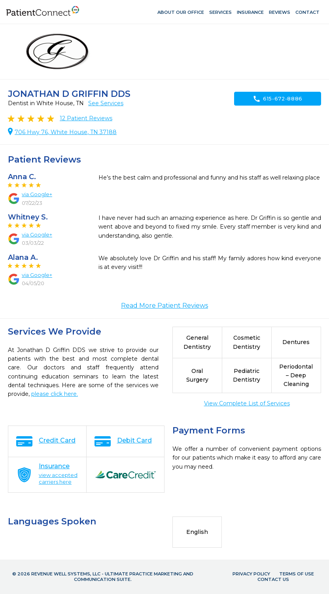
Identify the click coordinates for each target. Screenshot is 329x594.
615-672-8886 (278, 99)
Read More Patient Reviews (164, 305)
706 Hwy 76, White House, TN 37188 (66, 132)
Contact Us (273, 579)
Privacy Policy (251, 574)
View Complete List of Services (247, 403)
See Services (105, 103)
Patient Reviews (86, 118)
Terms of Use (296, 574)
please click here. (54, 393)
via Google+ (37, 194)
